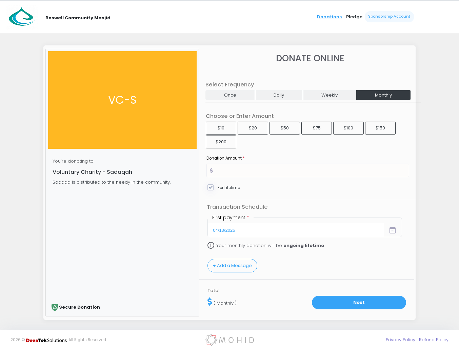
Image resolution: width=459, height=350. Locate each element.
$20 (253, 128)
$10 (221, 128)
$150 (380, 128)
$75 (317, 128)
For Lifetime (229, 187)
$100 (348, 128)
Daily (279, 95)
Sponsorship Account (389, 16)
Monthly (383, 95)
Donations (329, 17)
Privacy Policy (400, 339)
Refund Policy (433, 339)
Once (230, 95)
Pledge (354, 17)
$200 (221, 142)
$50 (285, 128)
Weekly (329, 95)
